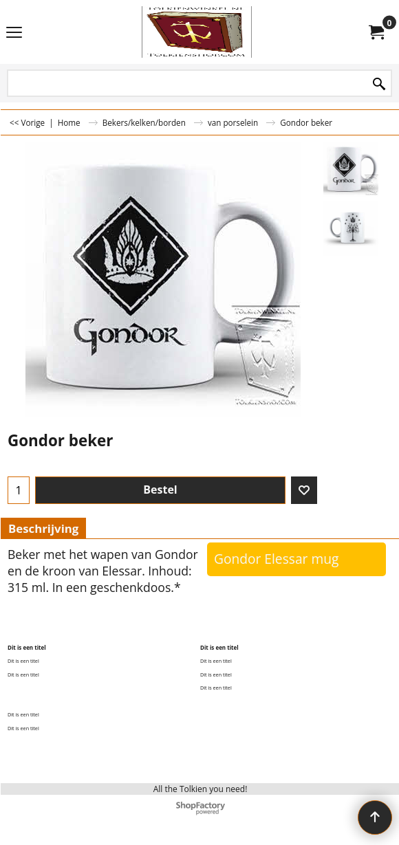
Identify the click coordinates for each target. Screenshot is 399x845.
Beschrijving (43, 528)
